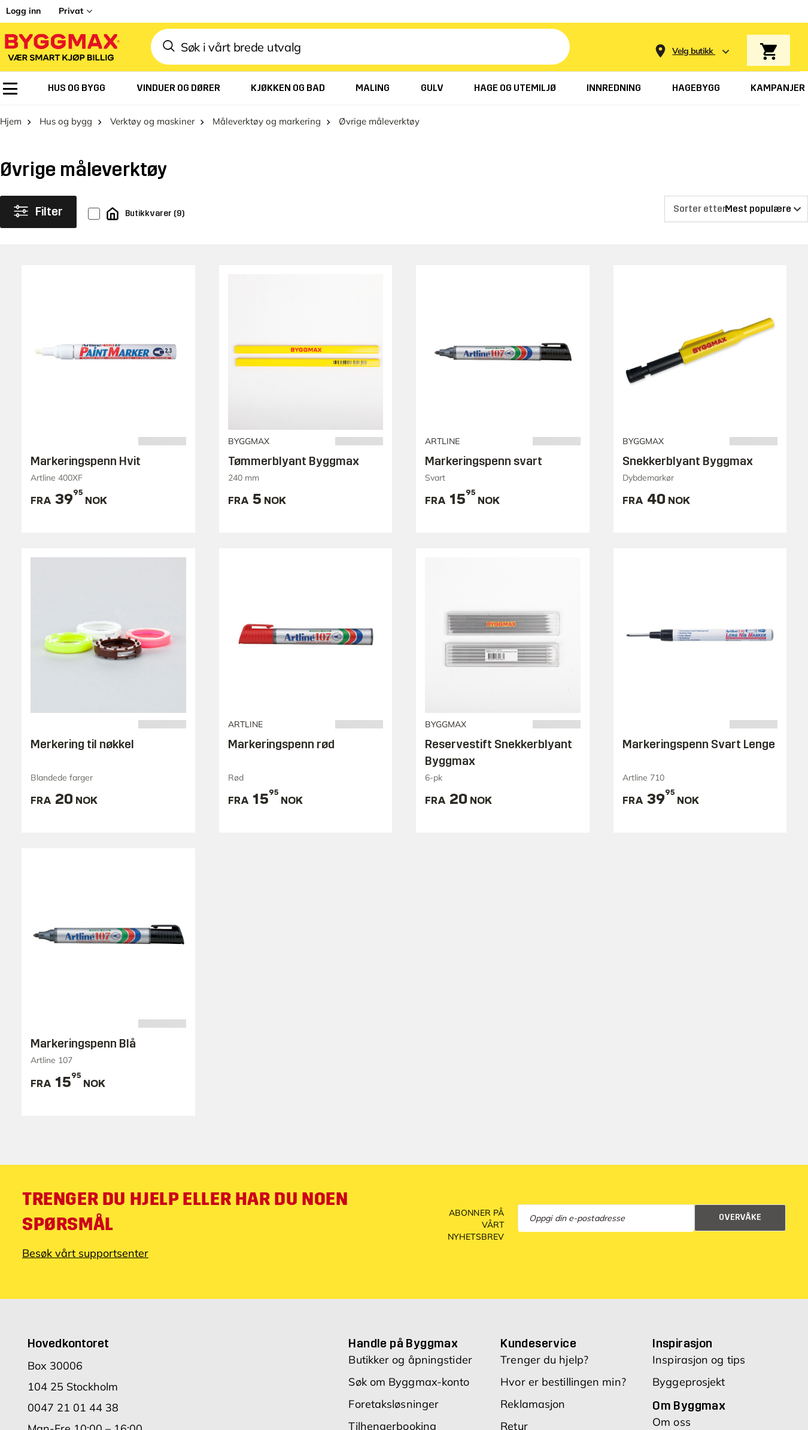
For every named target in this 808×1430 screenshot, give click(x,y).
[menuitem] (10, 89)
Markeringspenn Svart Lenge (698, 744)
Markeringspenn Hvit (86, 461)
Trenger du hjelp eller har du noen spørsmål (185, 1211)
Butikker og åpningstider (410, 1360)
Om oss (671, 1422)
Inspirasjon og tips (698, 1360)
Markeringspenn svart (483, 461)
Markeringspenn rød (281, 744)
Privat (71, 10)
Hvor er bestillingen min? (563, 1382)
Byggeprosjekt (688, 1382)
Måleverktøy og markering (266, 121)
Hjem (11, 121)
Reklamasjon (532, 1404)
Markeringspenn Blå (83, 1043)
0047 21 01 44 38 (73, 1407)
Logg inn (23, 10)
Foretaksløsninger (393, 1404)
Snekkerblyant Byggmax (687, 461)
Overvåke (740, 1217)
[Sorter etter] (736, 209)
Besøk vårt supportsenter (85, 1253)
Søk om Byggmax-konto (408, 1382)
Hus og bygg (66, 121)
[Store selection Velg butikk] (692, 51)
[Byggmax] (61, 47)
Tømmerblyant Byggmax (293, 461)
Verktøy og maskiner (152, 121)
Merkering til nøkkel (82, 744)
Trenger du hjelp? (544, 1360)
